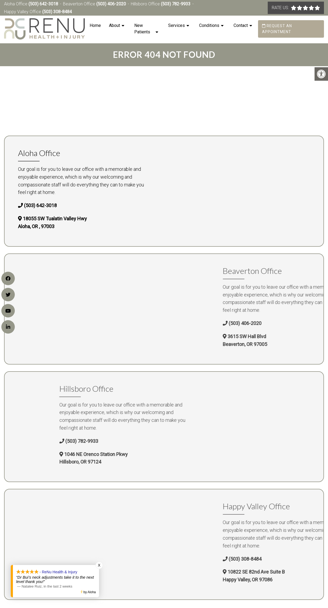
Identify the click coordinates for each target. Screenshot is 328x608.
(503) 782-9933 (176, 3)
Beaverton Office (79, 3)
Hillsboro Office (146, 3)
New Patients (142, 28)
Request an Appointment (277, 29)
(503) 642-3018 (43, 3)
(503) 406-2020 (111, 3)
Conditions (209, 25)
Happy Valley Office (23, 11)
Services (176, 25)
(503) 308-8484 (57, 11)
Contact (241, 25)
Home (95, 25)
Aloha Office (16, 3)
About (114, 25)
